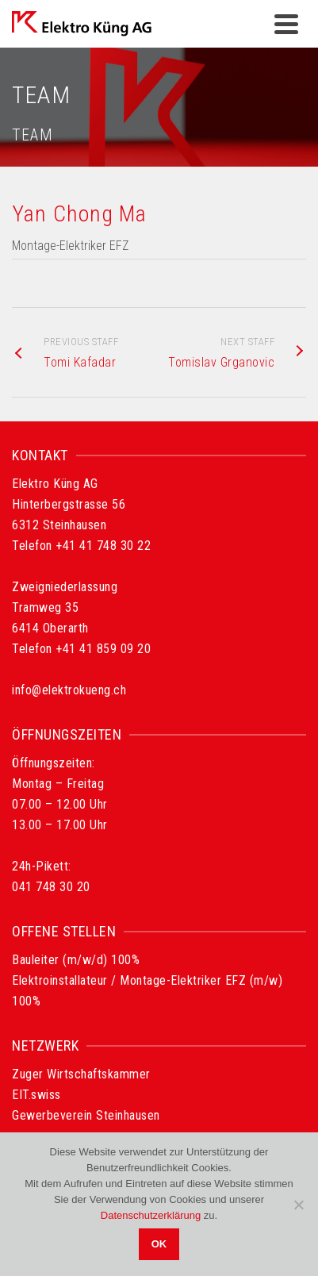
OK (159, 1244)
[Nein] (298, 1205)
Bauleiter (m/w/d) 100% (76, 959)
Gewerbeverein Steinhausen (86, 1115)
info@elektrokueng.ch (69, 690)
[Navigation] (286, 24)
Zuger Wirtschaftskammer (81, 1074)
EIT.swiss (36, 1094)
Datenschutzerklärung (151, 1215)
